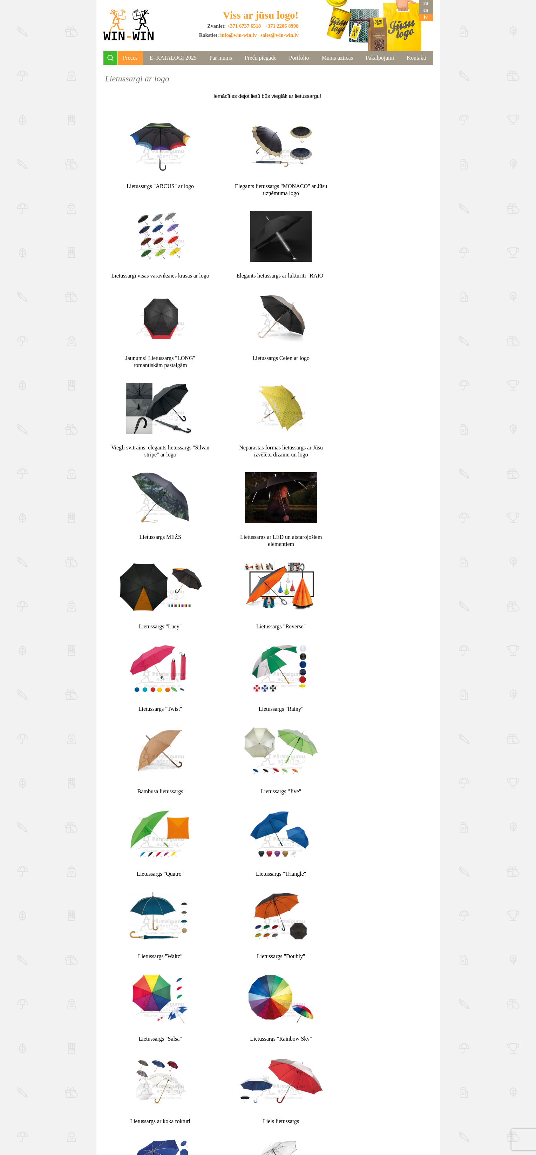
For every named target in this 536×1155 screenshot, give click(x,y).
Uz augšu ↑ (268, 1060)
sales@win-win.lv (279, 35)
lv (425, 17)
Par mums (220, 58)
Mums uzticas (337, 58)
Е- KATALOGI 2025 (173, 58)
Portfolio (299, 58)
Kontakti (416, 58)
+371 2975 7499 (361, 1107)
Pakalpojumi (380, 58)
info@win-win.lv (238, 35)
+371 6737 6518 (244, 26)
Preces (130, 58)
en (425, 10)
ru (425, 3)
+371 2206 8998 (281, 26)
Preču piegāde (260, 58)
